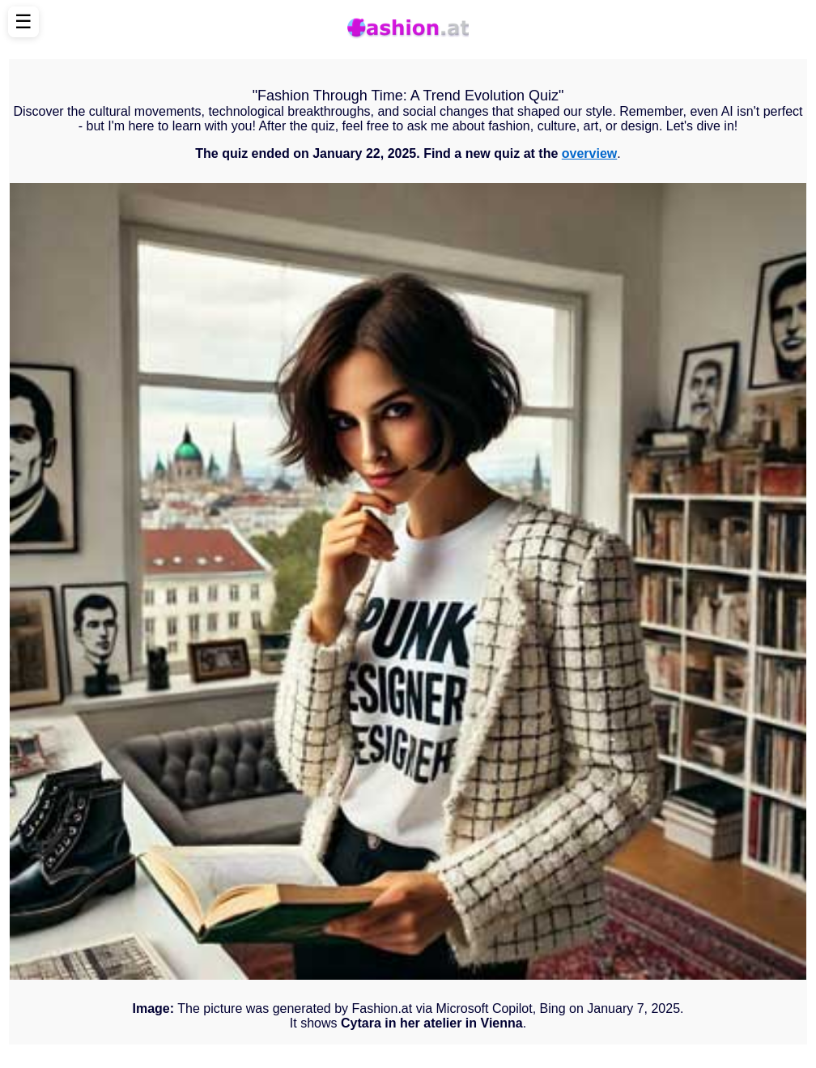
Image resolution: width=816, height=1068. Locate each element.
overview (589, 153)
